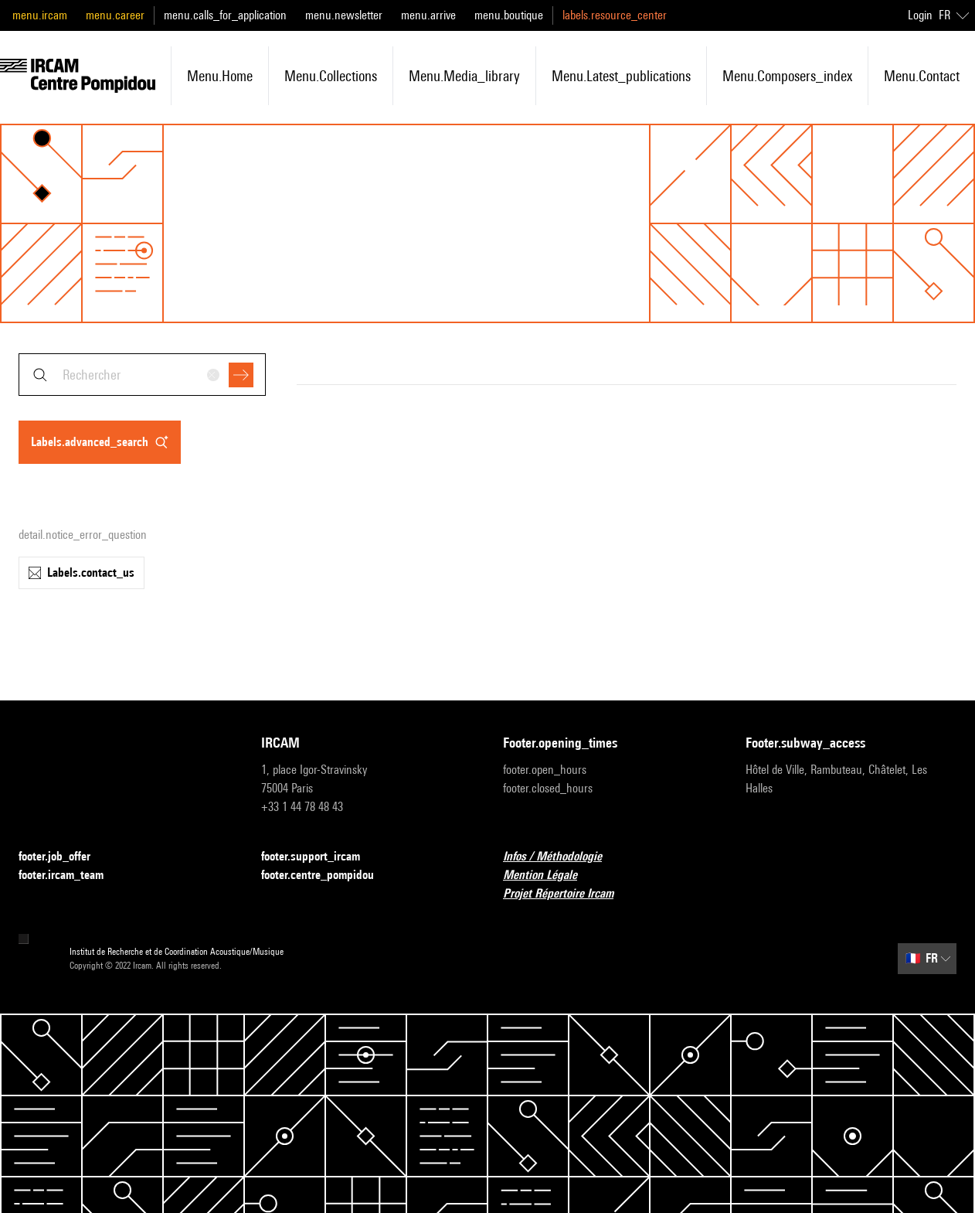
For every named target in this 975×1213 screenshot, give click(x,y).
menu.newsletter (343, 15)
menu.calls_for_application (225, 15)
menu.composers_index (787, 75)
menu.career (115, 15)
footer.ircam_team (70, 875)
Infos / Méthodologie (561, 857)
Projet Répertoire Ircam (567, 894)
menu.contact (922, 75)
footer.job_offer (64, 857)
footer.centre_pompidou (326, 875)
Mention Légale (549, 875)
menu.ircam (39, 15)
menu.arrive (428, 15)
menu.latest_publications (621, 75)
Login (920, 15)
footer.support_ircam (320, 857)
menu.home (220, 75)
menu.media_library (464, 75)
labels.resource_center (614, 15)
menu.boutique (508, 15)
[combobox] (142, 374)
